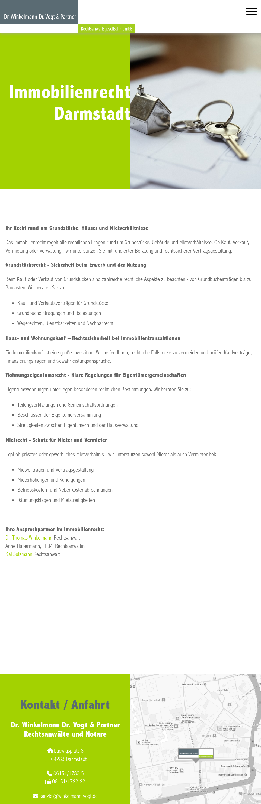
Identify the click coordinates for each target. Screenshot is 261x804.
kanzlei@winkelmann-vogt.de (65, 796)
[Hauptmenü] (251, 12)
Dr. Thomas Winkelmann (28, 537)
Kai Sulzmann (18, 554)
